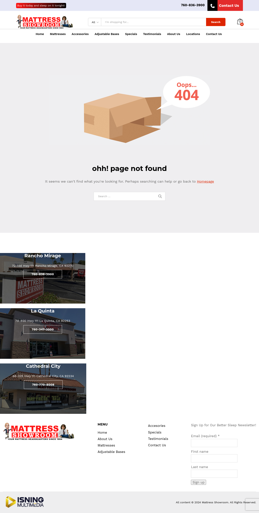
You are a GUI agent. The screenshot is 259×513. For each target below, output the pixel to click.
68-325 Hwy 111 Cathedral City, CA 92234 (43, 376)
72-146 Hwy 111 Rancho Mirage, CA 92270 (42, 266)
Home (40, 34)
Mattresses (106, 445)
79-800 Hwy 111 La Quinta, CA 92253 (42, 321)
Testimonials (152, 34)
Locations (193, 34)
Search (215, 22)
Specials (131, 34)
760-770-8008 (43, 384)
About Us (173, 34)
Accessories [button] (80, 34)
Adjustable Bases (107, 34)
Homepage (205, 181)
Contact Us (214, 34)
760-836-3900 (193, 5)
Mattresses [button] (58, 34)
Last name (199, 467)
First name (199, 451)
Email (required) (205, 436)
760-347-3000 (43, 329)
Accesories (156, 426)
